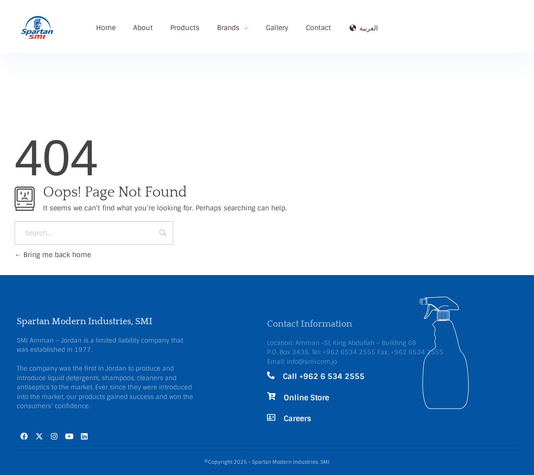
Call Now (455, 20)
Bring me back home (53, 254)
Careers (297, 419)
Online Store (306, 398)
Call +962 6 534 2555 (324, 376)
